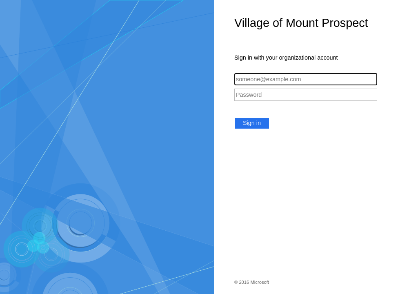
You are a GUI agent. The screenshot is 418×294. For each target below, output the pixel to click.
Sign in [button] (252, 123)
